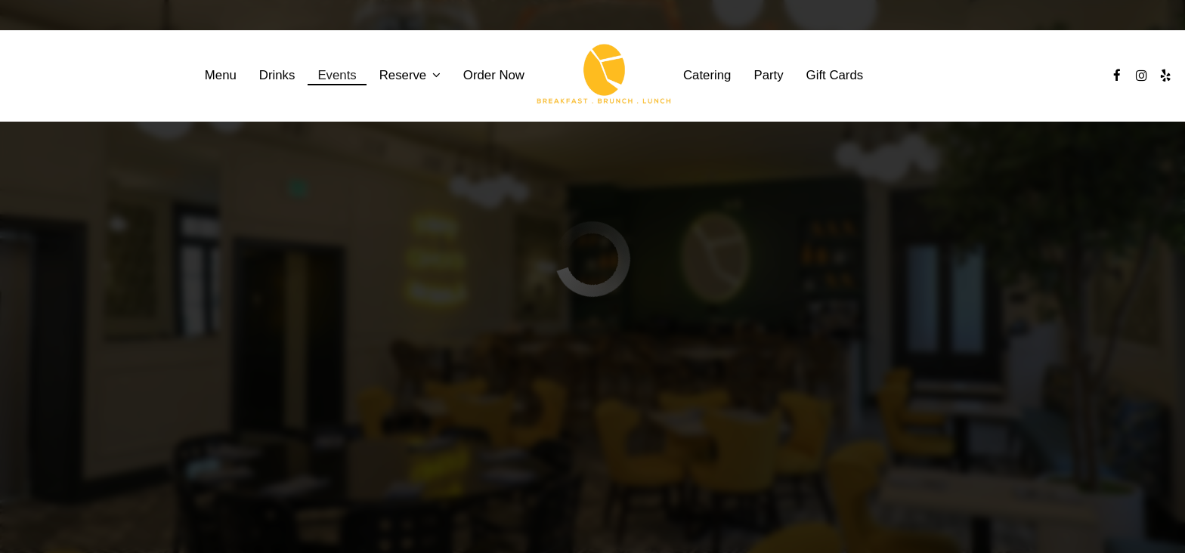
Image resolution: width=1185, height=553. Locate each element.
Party (768, 75)
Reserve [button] (410, 75)
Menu (221, 75)
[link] (604, 76)
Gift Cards (835, 75)
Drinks (277, 75)
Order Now (493, 75)
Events (336, 75)
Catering (707, 75)
